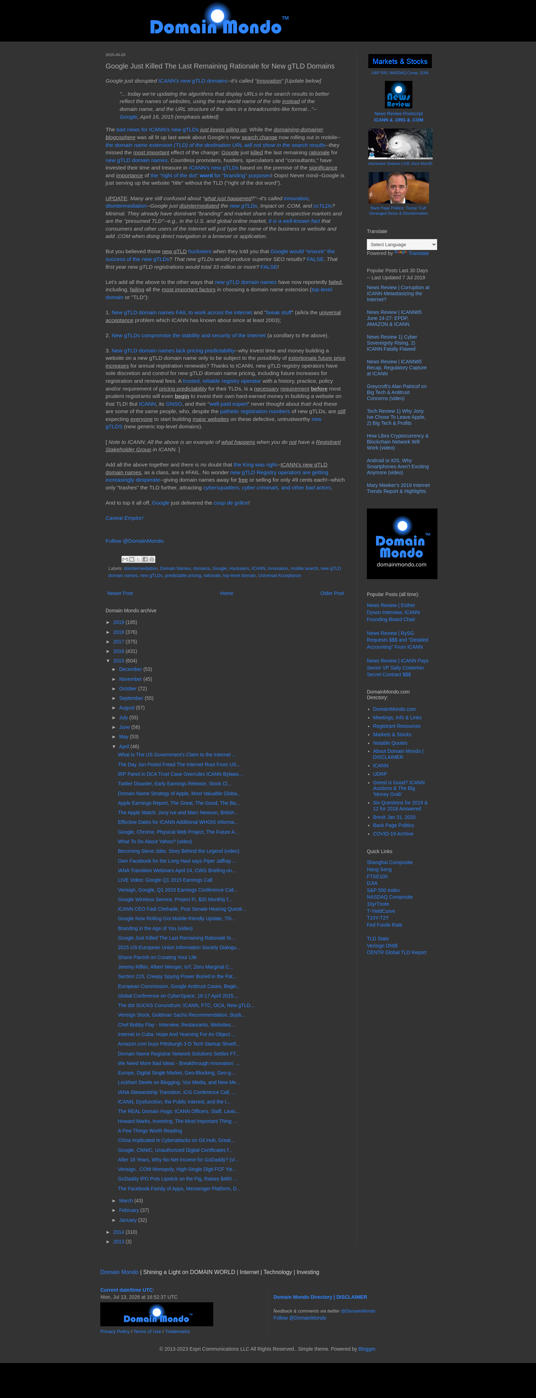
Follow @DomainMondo (134, 541)
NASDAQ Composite (390, 897)
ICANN (147, 404)
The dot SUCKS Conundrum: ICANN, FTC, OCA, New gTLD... (186, 1005)
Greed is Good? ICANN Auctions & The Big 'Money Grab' (399, 788)
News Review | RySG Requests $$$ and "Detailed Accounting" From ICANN (397, 640)
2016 (119, 651)
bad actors (318, 487)
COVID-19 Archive (393, 834)
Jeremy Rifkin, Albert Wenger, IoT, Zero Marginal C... (175, 967)
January (128, 1220)
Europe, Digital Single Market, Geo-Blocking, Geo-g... (176, 1073)
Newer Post (120, 593)
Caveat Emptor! (124, 518)
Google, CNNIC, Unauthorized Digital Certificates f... (175, 1150)
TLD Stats (378, 938)
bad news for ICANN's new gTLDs (158, 129)
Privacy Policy (115, 1331)
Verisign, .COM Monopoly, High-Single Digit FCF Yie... (177, 1169)
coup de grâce (231, 503)
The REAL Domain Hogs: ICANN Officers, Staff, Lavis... (178, 1111)
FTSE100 (377, 876)
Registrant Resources (397, 726)
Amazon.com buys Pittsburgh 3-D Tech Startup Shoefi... (179, 1044)
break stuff (279, 312)
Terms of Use (147, 1331)
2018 (119, 632)
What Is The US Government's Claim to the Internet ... (177, 754)
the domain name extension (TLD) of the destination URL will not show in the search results (216, 145)
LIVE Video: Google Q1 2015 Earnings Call (165, 880)
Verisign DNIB (382, 945)
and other (254, 487)
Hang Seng (379, 869)
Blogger (366, 1349)
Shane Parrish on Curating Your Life (157, 957)
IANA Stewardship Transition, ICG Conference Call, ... (177, 1092)
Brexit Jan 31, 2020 (394, 817)
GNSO (174, 404)
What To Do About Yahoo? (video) (155, 841)
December (131, 669)
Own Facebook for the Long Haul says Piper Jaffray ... (177, 861)
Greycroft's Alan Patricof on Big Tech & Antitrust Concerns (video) (397, 392)
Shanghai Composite (390, 862)
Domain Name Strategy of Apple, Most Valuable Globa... (179, 793)
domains (201, 568)
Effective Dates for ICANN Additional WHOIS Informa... (178, 822)
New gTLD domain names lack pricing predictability (173, 350)
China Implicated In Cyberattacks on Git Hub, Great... (176, 1140)
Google (128, 117)
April (124, 746)
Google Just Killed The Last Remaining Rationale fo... (176, 938)
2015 (119, 661)
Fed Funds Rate (384, 925)
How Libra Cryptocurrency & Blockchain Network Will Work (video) (398, 442)
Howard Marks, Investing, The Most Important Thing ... (177, 1121)
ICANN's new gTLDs (214, 168)
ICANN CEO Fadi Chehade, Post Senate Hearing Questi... (182, 909)
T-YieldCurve (381, 911)
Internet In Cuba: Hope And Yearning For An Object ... (177, 1034)
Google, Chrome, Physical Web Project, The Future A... (178, 832)
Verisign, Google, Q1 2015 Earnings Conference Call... (178, 890)
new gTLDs (243, 206)
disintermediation (126, 206)
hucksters (200, 251)
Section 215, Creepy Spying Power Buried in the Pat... (177, 976)
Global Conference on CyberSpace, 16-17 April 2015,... (178, 996)
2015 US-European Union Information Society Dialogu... (179, 947)
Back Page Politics (393, 825)
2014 (119, 1232)
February (129, 1210)
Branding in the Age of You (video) (155, 928)
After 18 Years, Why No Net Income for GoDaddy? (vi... (178, 1159)
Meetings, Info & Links (397, 717)
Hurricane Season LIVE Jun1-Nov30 (400, 163)
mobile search (304, 568)
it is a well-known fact (294, 221)
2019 (119, 622)
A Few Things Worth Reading (150, 1131)
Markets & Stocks (392, 734)
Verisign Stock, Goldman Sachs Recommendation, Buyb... (181, 1015)
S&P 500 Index (383, 890)
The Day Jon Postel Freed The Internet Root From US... (179, 764)
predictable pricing (183, 575)
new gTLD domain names (136, 160)
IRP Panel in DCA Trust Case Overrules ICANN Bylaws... (180, 774)
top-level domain (239, 575)
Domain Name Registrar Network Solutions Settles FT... (179, 1054)
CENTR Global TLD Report (397, 952)
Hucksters (239, 568)
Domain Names (175, 568)
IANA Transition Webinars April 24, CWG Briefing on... (177, 870)
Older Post (332, 593)
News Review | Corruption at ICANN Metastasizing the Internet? (398, 293)
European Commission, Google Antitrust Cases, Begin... (179, 986)
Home (226, 593)
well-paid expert (228, 404)
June (125, 727)
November (131, 679)
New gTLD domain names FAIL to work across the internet (182, 312)
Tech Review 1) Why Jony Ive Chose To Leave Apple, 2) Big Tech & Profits (396, 417)
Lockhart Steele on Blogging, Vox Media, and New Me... (179, 1082)
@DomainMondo (358, 1311)
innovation (296, 198)
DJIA (372, 883)
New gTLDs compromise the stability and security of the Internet (189, 335)
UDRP (380, 774)
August (127, 707)
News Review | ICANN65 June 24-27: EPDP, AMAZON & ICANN (394, 318)
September (131, 698)
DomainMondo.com (394, 709)
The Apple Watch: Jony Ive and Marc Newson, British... (178, 812)
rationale (212, 575)
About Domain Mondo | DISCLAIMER (398, 754)
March (126, 1200)
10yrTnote (378, 904)
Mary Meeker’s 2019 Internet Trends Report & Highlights (398, 488)
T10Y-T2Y (378, 918)
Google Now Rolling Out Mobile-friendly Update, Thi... (177, 918)
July (124, 717)
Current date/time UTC (126, 1290)
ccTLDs (323, 206)
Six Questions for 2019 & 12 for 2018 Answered (400, 805)
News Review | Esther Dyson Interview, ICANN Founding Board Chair (393, 612)
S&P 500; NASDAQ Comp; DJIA (400, 73)
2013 (119, 1241)
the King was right (255, 465)
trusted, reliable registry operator (222, 381)
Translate (411, 253)
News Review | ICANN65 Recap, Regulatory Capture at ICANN (397, 367)
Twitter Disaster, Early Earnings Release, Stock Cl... (174, 783)
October (128, 688)
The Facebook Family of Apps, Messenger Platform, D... (179, 1188)
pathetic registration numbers (255, 411)
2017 (119, 641)
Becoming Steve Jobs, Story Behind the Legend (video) (178, 851)
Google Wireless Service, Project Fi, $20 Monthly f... (175, 899)
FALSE (315, 259)
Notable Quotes (390, 743)
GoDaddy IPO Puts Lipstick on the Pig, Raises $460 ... (177, 1179)
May (124, 736)
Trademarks (177, 1331)
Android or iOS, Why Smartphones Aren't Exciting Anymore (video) (398, 466)
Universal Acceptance (279, 575)
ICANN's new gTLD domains (193, 81)
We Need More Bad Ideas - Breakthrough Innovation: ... (179, 1063)
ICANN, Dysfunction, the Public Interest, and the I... (174, 1102)
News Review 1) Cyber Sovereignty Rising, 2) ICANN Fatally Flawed (392, 343)
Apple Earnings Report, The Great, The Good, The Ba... (179, 803)
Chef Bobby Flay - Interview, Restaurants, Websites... (176, 1025)
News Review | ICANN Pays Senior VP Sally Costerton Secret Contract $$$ (398, 667)
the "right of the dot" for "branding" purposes (211, 175)
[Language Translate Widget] (402, 244)
